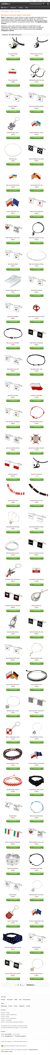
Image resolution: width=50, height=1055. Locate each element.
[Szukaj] (36, 4)
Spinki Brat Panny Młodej (36, 290)
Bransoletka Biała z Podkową (36, 737)
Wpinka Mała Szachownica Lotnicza (36, 316)
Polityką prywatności (33, 1049)
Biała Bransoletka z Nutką (36, 658)
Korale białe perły (13, 159)
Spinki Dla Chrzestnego (13, 395)
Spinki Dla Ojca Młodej (13, 264)
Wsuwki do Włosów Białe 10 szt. (13, 290)
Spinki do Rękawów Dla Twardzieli (12, 973)
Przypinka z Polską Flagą (36, 395)
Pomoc (31, 1)
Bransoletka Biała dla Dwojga (12, 526)
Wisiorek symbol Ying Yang (36, 53)
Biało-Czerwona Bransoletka (12, 342)
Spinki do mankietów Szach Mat (36, 553)
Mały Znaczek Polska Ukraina (12, 185)
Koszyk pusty (48, 4)
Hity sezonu (10, 999)
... (23, 985)
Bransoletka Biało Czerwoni (13, 763)
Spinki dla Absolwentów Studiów (36, 526)
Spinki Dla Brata (12, 894)
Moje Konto (44, 1)
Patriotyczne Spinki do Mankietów (12, 605)
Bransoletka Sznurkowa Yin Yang (36, 237)
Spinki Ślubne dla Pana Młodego (36, 106)
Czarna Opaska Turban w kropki (36, 789)
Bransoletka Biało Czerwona (12, 789)
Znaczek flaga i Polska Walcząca (36, 579)
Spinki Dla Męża (12, 815)
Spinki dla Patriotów (12, 474)
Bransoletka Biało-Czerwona (36, 421)
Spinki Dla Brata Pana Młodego (13, 421)
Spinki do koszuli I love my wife (13, 237)
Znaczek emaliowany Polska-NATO (36, 763)
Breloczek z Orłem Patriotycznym (12, 579)
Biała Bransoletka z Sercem (13, 710)
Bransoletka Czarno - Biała (36, 369)
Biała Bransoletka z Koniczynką (36, 894)
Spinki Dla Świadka (12, 106)
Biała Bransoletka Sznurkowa (12, 553)
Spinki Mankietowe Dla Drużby (13, 658)
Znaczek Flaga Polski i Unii (13, 211)
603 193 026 (8, 1034)
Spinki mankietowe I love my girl (36, 842)
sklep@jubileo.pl (9, 1036)
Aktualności (4, 1006)
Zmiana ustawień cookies (6, 1051)
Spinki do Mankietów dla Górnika (36, 159)
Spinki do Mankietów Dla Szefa (36, 632)
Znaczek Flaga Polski (13, 80)
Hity (26, 7)
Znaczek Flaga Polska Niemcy (13, 684)
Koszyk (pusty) (26, 999)
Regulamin (21, 1006)
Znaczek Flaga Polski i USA (36, 185)
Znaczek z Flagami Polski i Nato (36, 921)
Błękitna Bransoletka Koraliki (36, 815)
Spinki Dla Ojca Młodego (12, 316)
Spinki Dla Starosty (36, 947)
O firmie (10, 1006)
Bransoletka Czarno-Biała (36, 868)
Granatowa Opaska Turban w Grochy (12, 947)
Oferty (21, 7)
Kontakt (37, 1)
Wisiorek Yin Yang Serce (36, 474)
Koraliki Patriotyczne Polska (36, 500)
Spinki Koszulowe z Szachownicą (36, 710)
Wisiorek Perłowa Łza (36, 605)
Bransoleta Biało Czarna (36, 684)
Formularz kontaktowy (20, 1036)
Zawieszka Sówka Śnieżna (13, 632)
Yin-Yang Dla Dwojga (13, 53)
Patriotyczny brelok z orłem (13, 132)
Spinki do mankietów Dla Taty (12, 448)
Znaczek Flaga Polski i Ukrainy (36, 132)
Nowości (13, 7)
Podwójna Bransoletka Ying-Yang (36, 80)
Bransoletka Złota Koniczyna (36, 973)
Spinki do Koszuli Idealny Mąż (36, 211)
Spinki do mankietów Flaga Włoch (12, 842)
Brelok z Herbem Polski (13, 921)
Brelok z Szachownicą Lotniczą (13, 737)
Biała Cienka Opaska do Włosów (36, 264)
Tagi (20, 999)
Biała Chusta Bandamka (12, 868)
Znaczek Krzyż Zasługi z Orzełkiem (36, 448)
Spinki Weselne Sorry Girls (13, 369)
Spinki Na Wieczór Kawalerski (36, 342)
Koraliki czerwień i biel (13, 500)
